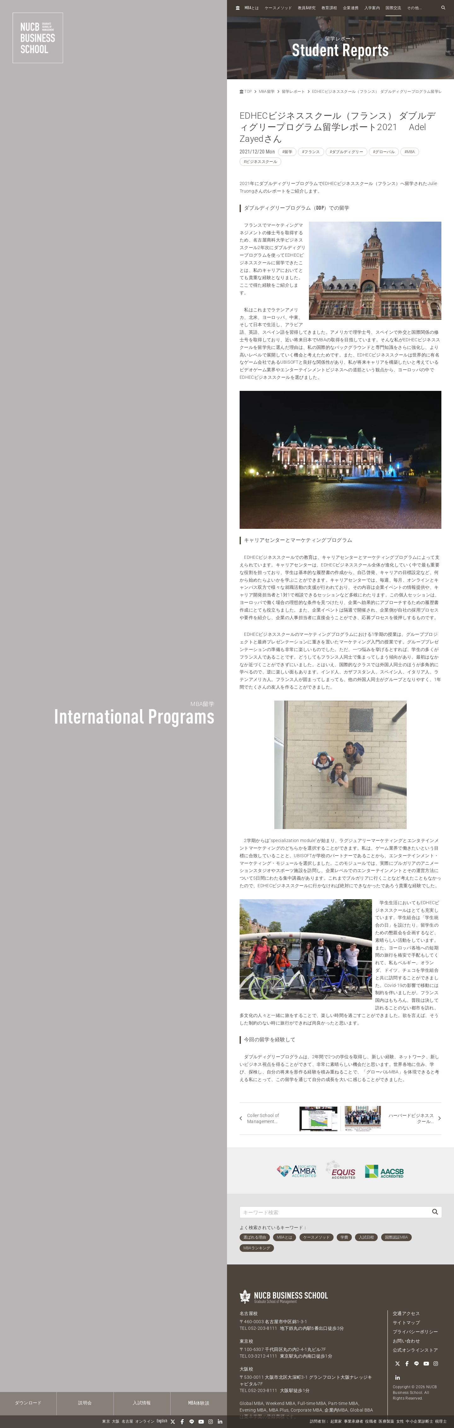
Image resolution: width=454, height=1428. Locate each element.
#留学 (287, 152)
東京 (106, 1422)
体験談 (198, 1403)
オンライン (145, 1422)
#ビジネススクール (260, 161)
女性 (400, 1422)
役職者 (371, 1422)
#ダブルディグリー (346, 152)
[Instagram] (210, 1421)
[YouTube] (201, 1421)
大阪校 (246, 1368)
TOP (246, 91)
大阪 (116, 1422)
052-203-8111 (262, 1328)
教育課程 (329, 8)
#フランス (311, 152)
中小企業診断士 (419, 1422)
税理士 (441, 1422)
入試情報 (142, 1403)
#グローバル (384, 152)
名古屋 (127, 1422)
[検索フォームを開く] (443, 8)
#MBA (410, 152)
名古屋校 (249, 1313)
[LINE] (191, 1421)
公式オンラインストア (415, 1350)
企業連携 (350, 8)
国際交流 (393, 8)
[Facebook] (182, 1421)
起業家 (336, 1422)
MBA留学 (267, 91)
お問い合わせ (406, 1340)
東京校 (246, 1341)
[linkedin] (220, 1421)
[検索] (435, 1212)
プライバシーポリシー (415, 1331)
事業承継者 (354, 1422)
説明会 (85, 1403)
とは (252, 8)
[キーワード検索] (334, 1212)
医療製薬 (386, 1422)
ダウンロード (28, 1403)
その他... (414, 8)
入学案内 (372, 8)
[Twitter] (173, 1421)
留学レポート (293, 91)
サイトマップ (406, 1322)
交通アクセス (406, 1313)
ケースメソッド (278, 8)
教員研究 (307, 8)
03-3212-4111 (262, 1356)
